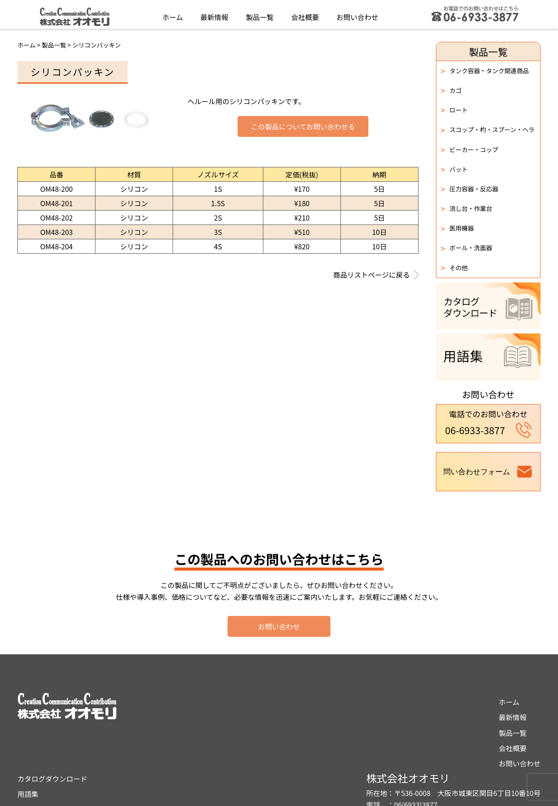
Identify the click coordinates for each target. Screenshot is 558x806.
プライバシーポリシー (290, 733)
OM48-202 (56, 217)
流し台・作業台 (466, 208)
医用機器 (457, 228)
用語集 (265, 717)
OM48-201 (56, 203)
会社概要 (305, 15)
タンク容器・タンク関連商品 (485, 70)
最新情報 (214, 15)
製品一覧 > (57, 45)
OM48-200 (56, 189)
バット (454, 169)
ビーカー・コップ (469, 149)
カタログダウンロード (290, 702)
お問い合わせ (357, 15)
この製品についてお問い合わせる (303, 127)
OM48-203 (56, 232)
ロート (454, 110)
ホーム (172, 15)
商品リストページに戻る (375, 275)
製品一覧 (260, 15)
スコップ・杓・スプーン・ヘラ (487, 130)
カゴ (451, 90)
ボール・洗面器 (466, 248)
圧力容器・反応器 (469, 188)
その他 (454, 267)
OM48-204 (56, 246)
